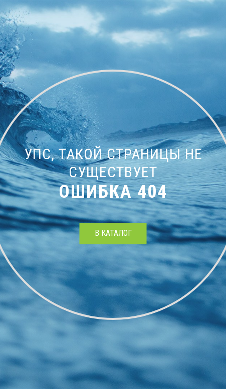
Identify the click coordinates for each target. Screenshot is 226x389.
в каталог (113, 233)
